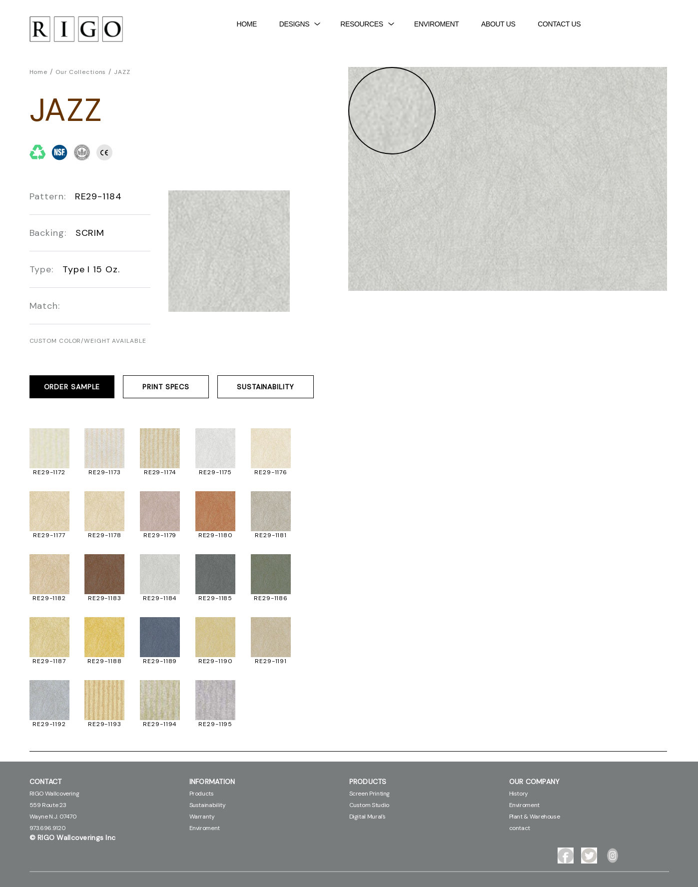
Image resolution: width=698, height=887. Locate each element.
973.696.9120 (47, 828)
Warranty (202, 817)
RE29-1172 (49, 472)
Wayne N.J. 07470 (53, 817)
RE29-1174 (160, 472)
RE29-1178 (104, 535)
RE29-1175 (215, 472)
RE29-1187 (48, 661)
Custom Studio (369, 805)
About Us (498, 24)
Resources (367, 24)
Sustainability (207, 805)
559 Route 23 (47, 805)
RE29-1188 (104, 661)
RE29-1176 (270, 472)
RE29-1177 (49, 535)
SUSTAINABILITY (265, 386)
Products (201, 794)
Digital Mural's (367, 817)
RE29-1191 (271, 661)
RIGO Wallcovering (54, 794)
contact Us (559, 24)
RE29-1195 (215, 724)
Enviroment (436, 24)
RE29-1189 (160, 661)
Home (247, 24)
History (518, 794)
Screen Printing (369, 794)
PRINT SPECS (165, 386)
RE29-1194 (160, 724)
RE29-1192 (49, 724)
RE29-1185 (215, 598)
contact (519, 828)
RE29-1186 (271, 598)
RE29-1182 (49, 598)
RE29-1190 (215, 661)
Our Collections (80, 72)
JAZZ (122, 72)
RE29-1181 (271, 535)
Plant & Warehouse (534, 817)
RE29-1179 (159, 535)
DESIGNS (300, 24)
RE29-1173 (104, 472)
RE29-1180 (215, 535)
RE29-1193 (104, 724)
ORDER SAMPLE (72, 386)
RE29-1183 (104, 598)
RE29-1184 (160, 598)
